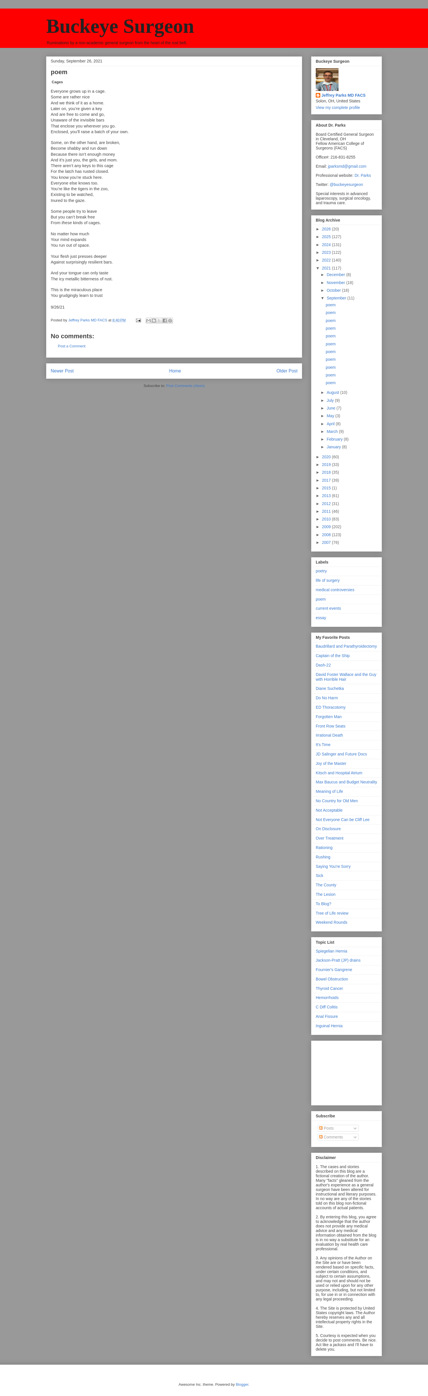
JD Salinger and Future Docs (341, 754)
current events (328, 608)
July (331, 400)
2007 (327, 542)
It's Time (323, 744)
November (336, 282)
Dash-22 (323, 665)
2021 (327, 268)
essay (321, 617)
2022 (327, 260)
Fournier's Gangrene (334, 969)
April (331, 424)
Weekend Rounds (331, 922)
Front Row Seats (330, 726)
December (336, 274)
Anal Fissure (327, 1016)
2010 (327, 519)
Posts (326, 1128)
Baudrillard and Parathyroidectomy (346, 646)
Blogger (242, 1384)
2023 (327, 252)
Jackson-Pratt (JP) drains (338, 960)
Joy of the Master (331, 763)
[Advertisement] (344, 1071)
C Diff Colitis (327, 1007)
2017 (327, 480)
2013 (327, 495)
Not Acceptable (329, 810)
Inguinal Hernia (329, 1026)
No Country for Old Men (337, 801)
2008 (327, 534)
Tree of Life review (332, 913)
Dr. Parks (362, 175)
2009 (327, 526)
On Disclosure (328, 828)
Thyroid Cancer (329, 988)
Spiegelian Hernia (331, 951)
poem (331, 305)
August (333, 392)
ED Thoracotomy (331, 707)
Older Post (286, 370)
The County (326, 885)
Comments (331, 1137)
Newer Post (62, 370)
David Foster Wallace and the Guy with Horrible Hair (346, 677)
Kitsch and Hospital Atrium (339, 773)
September (337, 298)
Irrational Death (329, 735)
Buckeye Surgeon (120, 26)
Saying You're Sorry (333, 866)
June (331, 408)
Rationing (324, 847)
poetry (321, 571)
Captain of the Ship (333, 655)
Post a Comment (71, 346)
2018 (327, 472)
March (333, 431)
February (335, 439)
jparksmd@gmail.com (347, 166)
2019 (327, 464)
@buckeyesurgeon (346, 184)
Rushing (323, 857)
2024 (327, 244)
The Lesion (325, 894)
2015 (327, 488)
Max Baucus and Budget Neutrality (346, 782)
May (331, 416)
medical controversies (335, 589)
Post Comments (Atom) (185, 386)
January (334, 447)
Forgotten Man (329, 716)
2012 (327, 503)
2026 (327, 229)
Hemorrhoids (327, 997)
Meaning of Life (329, 791)
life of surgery (328, 580)
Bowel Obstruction (332, 979)
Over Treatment (329, 838)
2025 (327, 236)
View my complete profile (338, 107)
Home (175, 370)
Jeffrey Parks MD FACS (343, 95)
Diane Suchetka (330, 688)
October (334, 290)
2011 (327, 511)
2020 (327, 457)
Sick (319, 875)
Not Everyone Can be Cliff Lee (343, 819)
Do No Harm (327, 698)
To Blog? (323, 903)
